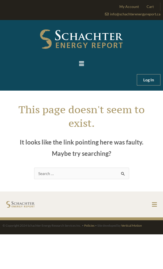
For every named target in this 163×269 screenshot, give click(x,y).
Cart (150, 6)
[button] (81, 64)
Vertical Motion (131, 225)
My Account (129, 6)
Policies (89, 225)
